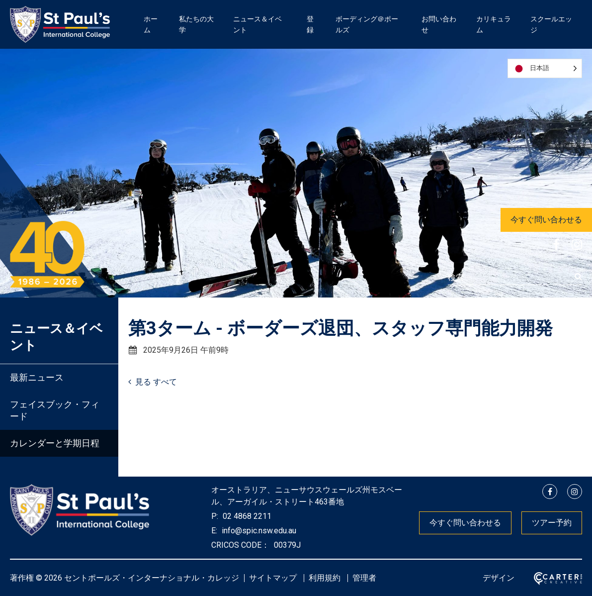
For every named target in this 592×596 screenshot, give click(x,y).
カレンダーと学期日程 (54, 443)
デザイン (498, 578)
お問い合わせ (439, 24)
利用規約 (324, 578)
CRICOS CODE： (240, 545)
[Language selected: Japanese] (544, 68)
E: (214, 530)
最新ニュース (37, 377)
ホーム (151, 24)
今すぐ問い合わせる (546, 219)
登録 (310, 24)
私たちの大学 (196, 24)
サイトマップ (273, 578)
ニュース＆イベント (257, 24)
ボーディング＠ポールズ (367, 24)
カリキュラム (493, 24)
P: (214, 516)
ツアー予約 (552, 522)
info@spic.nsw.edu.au (258, 530)
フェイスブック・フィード (54, 410)
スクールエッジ (551, 24)
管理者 (364, 578)
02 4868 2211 (246, 516)
